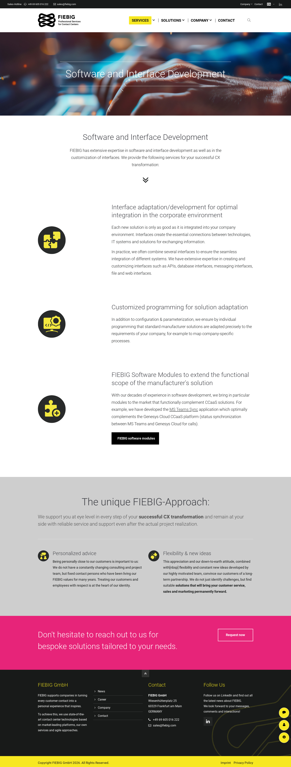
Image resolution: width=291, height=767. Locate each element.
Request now (235, 635)
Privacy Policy (243, 763)
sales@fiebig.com (64, 4)
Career (102, 699)
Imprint (226, 763)
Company (245, 4)
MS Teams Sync (206, 409)
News (101, 691)
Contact (258, 4)
